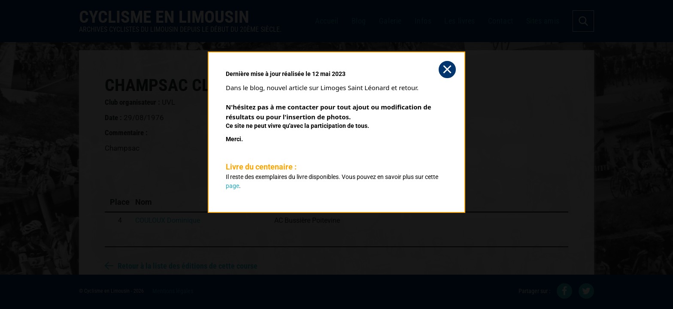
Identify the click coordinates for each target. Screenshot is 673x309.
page (232, 185)
